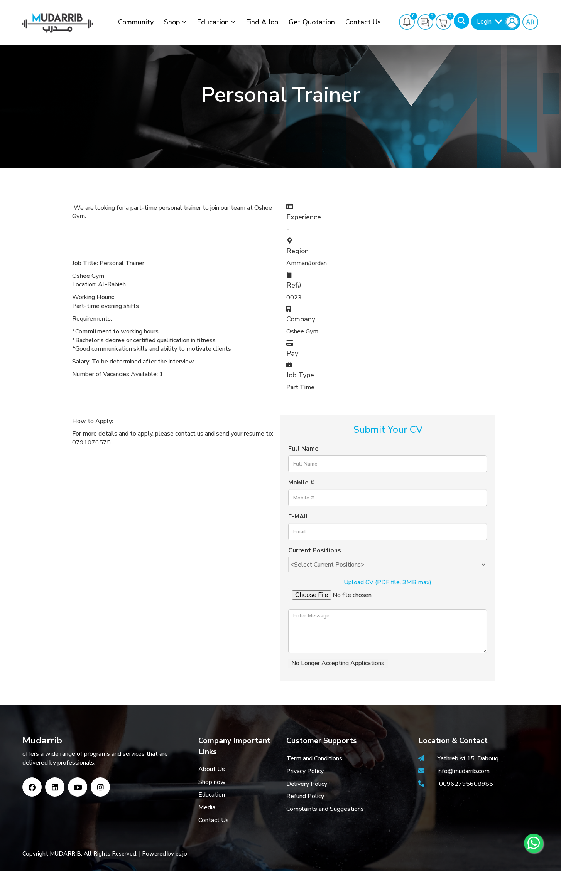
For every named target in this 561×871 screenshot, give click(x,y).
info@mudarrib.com (463, 771)
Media (206, 807)
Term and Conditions (314, 758)
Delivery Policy (306, 784)
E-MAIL (298, 516)
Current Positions (314, 550)
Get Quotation (312, 22)
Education (213, 22)
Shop (172, 22)
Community (136, 22)
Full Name (303, 448)
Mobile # (301, 482)
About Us (211, 769)
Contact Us (363, 22)
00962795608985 (466, 784)
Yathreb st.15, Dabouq (468, 758)
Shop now (212, 782)
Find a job (262, 22)
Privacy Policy (305, 771)
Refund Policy (305, 796)
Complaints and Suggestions (325, 809)
